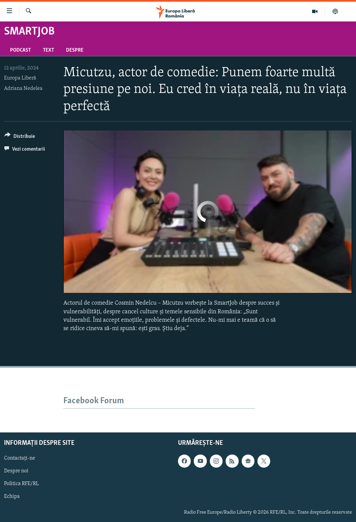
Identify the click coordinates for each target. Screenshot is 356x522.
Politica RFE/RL (21, 483)
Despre (74, 50)
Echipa (12, 496)
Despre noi (16, 471)
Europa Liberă (20, 78)
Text (48, 50)
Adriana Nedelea (23, 88)
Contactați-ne (19, 458)
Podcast (20, 50)
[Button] (19, 137)
